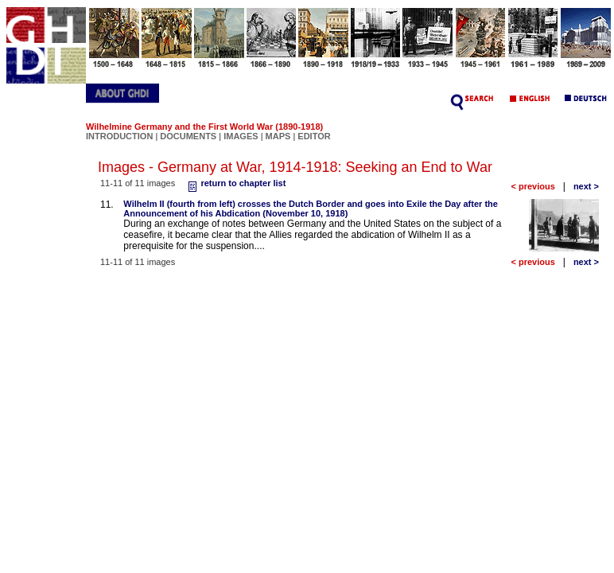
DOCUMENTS (188, 136)
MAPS (278, 136)
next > (586, 186)
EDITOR (313, 136)
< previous (532, 186)
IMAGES (240, 136)
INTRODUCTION (119, 136)
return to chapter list (235, 183)
